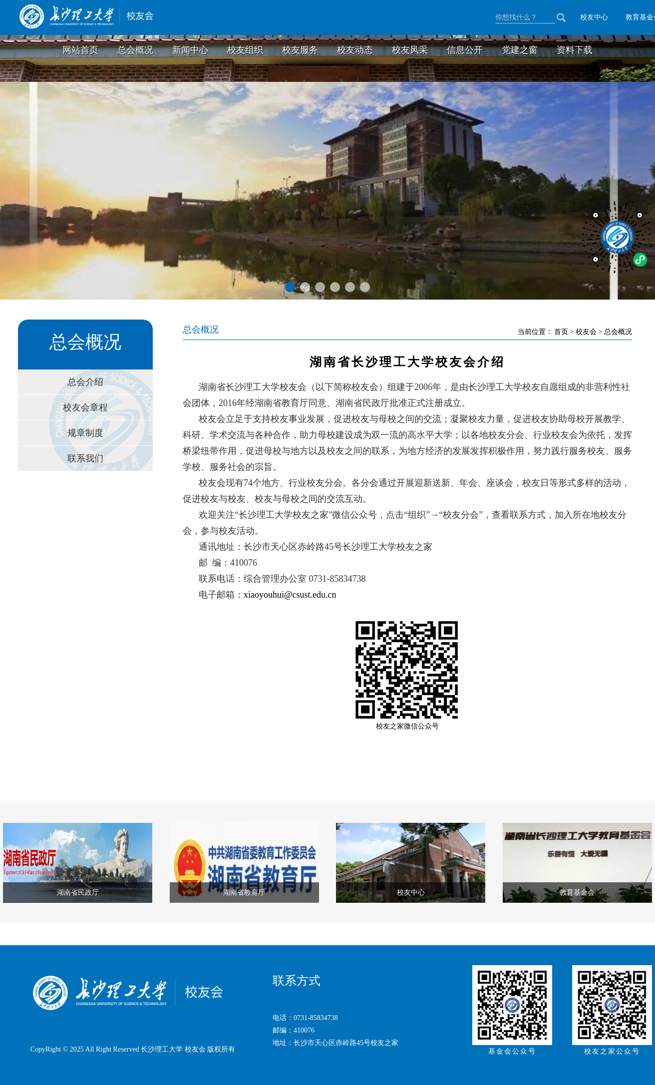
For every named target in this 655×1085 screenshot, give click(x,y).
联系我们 (85, 458)
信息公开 (465, 50)
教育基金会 (577, 892)
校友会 (587, 332)
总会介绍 (85, 382)
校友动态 (355, 50)
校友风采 (410, 50)
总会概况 (135, 50)
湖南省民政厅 (78, 892)
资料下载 (575, 50)
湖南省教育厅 (244, 892)
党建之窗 (520, 50)
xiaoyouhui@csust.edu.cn (290, 595)
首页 (562, 332)
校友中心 (594, 17)
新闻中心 (190, 50)
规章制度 (85, 433)
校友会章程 (85, 407)
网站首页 (80, 50)
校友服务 (300, 50)
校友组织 (245, 50)
